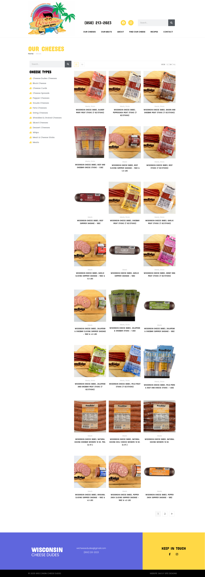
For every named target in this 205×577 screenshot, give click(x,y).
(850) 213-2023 (97, 22)
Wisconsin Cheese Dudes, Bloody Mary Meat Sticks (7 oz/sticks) (90, 111)
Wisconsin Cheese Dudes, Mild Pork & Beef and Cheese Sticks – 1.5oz (159, 386)
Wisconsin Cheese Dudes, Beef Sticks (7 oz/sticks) (159, 166)
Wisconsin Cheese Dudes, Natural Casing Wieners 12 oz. (159, 440)
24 (171, 64)
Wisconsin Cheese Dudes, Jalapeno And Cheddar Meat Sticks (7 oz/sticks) (90, 387)
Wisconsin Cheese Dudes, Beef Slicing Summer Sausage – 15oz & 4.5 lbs (125, 168)
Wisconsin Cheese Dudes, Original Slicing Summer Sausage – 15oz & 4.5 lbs (90, 497)
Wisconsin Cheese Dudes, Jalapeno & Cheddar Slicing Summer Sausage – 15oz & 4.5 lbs (90, 331)
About (120, 31)
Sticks (93, 106)
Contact (168, 31)
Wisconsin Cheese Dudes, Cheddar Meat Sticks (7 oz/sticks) (124, 221)
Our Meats (106, 31)
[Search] (171, 22)
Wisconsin (47, 549)
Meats (87, 106)
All (174, 64)
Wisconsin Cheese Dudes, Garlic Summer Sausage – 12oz (125, 274)
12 (167, 64)
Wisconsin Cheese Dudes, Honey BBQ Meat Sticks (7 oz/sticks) (159, 274)
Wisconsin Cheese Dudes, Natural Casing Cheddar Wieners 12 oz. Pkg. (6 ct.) (90, 442)
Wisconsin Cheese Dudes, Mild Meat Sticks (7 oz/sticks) (124, 385)
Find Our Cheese (137, 31)
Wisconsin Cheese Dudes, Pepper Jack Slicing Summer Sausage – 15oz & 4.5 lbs (125, 497)
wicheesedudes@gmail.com (91, 548)
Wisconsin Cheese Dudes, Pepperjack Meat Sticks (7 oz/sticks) (125, 112)
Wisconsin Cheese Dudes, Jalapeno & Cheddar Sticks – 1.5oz (125, 329)
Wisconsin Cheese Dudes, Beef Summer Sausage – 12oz (90, 221)
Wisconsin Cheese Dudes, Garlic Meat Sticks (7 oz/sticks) (159, 221)
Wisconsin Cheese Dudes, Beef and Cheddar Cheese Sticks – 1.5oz (90, 166)
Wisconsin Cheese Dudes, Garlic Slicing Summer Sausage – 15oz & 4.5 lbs (90, 276)
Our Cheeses (89, 31)
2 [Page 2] (165, 513)
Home (30, 53)
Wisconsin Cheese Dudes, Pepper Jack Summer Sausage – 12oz (160, 496)
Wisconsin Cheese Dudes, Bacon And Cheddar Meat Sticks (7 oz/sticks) (159, 111)
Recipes (154, 31)
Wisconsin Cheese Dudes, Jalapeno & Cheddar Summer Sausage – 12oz (159, 329)
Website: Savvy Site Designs (163, 573)
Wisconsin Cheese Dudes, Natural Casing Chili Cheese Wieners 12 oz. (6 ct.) (124, 442)
